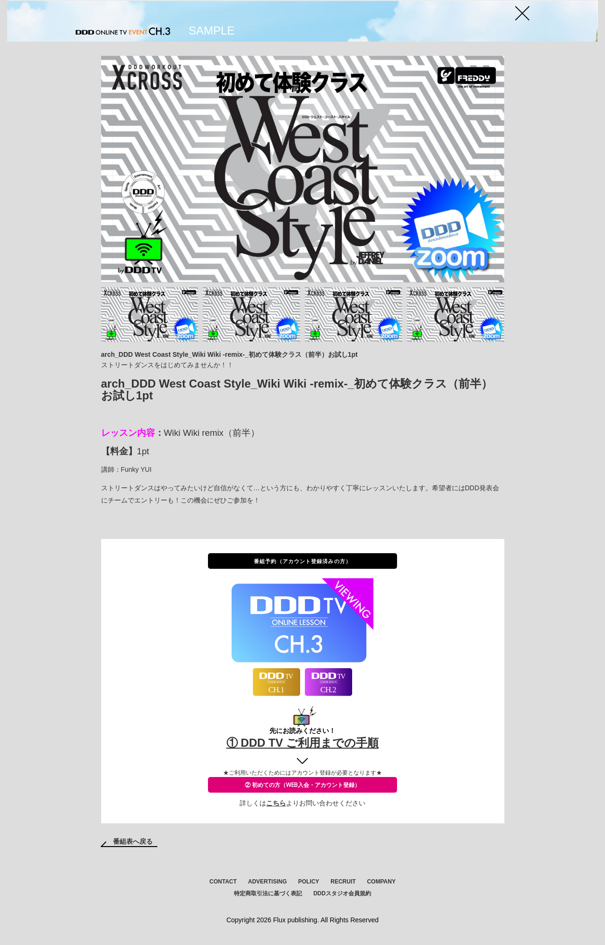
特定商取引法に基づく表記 (268, 893)
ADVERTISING (267, 881)
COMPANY (381, 881)
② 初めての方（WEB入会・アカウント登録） (302, 785)
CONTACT (223, 881)
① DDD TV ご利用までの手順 (302, 742)
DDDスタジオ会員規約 (342, 893)
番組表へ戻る (133, 841)
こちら (276, 803)
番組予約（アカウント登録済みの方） (302, 561)
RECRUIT (342, 881)
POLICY (309, 881)
